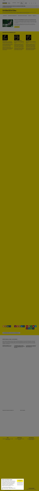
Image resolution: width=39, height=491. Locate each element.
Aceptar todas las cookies (20, 480)
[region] (12, 484)
